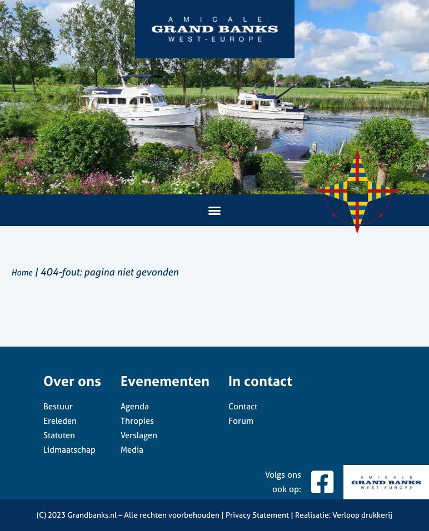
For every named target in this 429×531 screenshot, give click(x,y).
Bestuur (58, 406)
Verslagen (139, 435)
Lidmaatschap (69, 449)
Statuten (59, 435)
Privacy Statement (257, 514)
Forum (240, 421)
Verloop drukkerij (362, 514)
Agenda (135, 406)
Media (132, 449)
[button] (214, 211)
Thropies (137, 421)
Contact (242, 406)
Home (21, 272)
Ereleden (60, 421)
